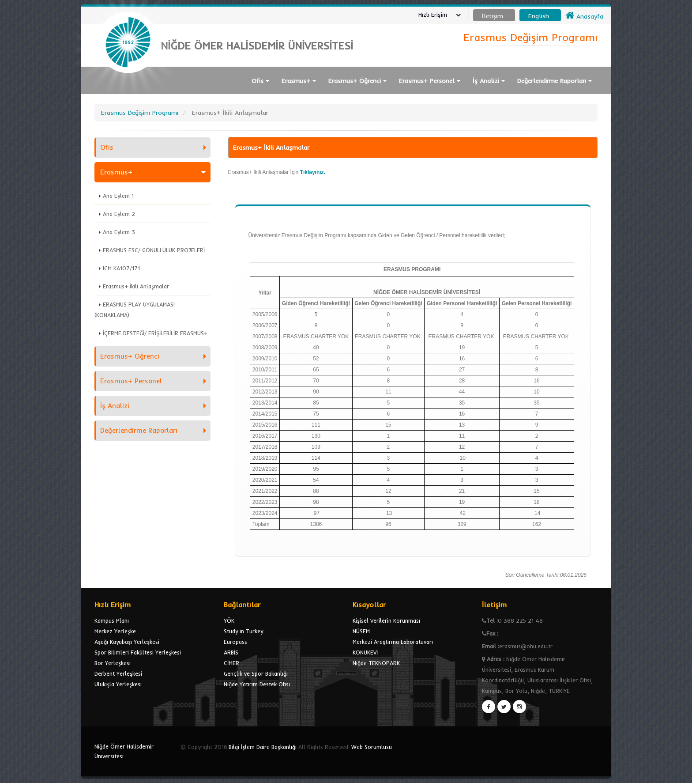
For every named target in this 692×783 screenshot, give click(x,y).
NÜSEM (361, 631)
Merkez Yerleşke (115, 631)
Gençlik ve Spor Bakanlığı (256, 673)
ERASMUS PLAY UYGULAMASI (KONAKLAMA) (134, 309)
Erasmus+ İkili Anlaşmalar (136, 286)
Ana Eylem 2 (119, 213)
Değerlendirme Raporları (554, 81)
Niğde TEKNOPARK (376, 662)
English (538, 16)
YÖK (229, 620)
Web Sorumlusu (371, 746)
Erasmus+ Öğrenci (357, 81)
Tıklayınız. (312, 172)
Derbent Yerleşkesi (118, 673)
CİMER (231, 662)
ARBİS (231, 652)
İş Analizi (489, 81)
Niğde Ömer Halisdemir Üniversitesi (124, 751)
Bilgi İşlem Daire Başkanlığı (263, 746)
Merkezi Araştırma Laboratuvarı (393, 641)
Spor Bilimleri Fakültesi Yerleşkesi (137, 652)
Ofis (260, 81)
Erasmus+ (299, 81)
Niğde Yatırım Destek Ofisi (257, 684)
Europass (235, 641)
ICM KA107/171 (121, 268)
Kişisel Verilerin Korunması (386, 620)
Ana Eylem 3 (119, 231)
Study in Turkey (243, 631)
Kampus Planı (111, 620)
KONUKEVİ (365, 652)
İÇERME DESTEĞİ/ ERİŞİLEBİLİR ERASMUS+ (155, 333)
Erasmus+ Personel (429, 81)
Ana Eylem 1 (118, 195)
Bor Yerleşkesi (112, 662)
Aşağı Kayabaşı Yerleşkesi (126, 641)
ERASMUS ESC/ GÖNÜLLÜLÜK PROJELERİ (154, 249)
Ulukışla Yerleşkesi (118, 684)
